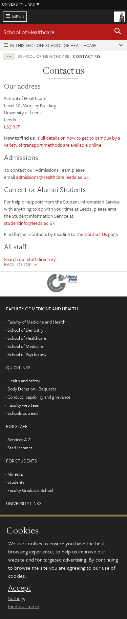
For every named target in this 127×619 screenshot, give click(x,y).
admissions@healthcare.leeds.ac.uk (52, 177)
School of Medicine (25, 346)
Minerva (15, 474)
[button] (118, 32)
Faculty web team (24, 405)
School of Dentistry (25, 330)
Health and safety (23, 380)
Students (15, 482)
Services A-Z (18, 439)
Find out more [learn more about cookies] (23, 606)
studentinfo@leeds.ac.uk (30, 223)
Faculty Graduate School (30, 490)
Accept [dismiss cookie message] (19, 588)
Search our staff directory (30, 259)
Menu (18, 16)
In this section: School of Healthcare (53, 45)
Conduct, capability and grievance (38, 397)
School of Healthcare (28, 32)
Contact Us (95, 234)
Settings (16, 598)
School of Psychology (26, 354)
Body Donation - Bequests (31, 388)
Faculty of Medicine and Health (36, 321)
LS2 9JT (12, 126)
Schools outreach (23, 413)
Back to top (17, 264)
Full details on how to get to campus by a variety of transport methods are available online (62, 141)
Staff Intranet (20, 447)
